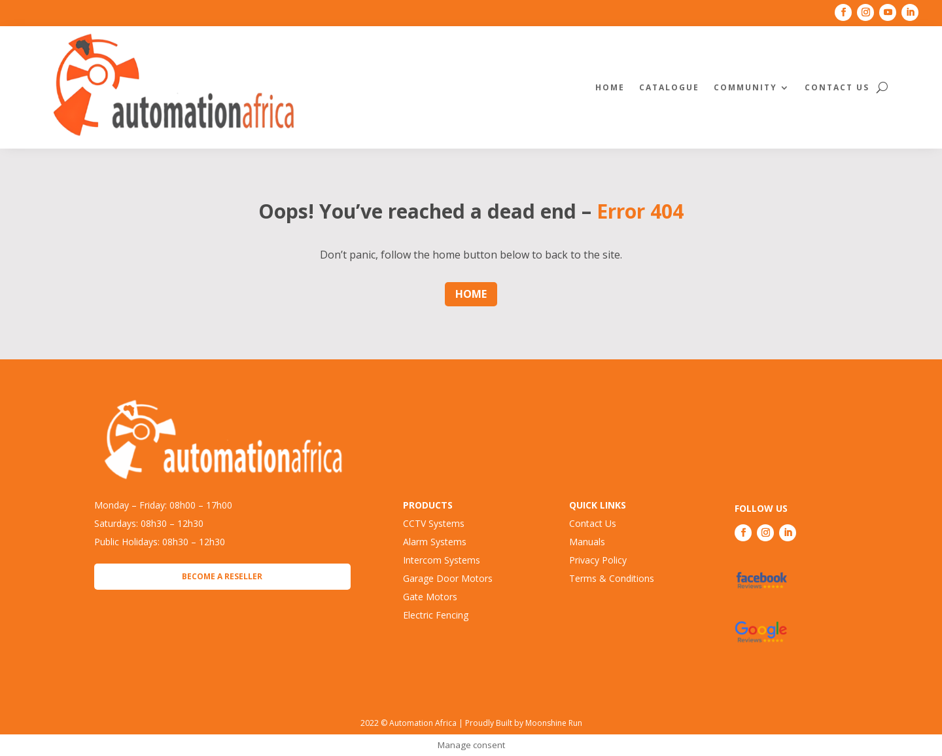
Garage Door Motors (448, 578)
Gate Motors (430, 596)
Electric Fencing (435, 615)
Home (610, 87)
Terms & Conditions (611, 578)
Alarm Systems (434, 541)
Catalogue (669, 87)
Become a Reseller (222, 576)
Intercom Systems (441, 560)
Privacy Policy (598, 560)
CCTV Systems (433, 523)
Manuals (587, 541)
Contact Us (837, 87)
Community (745, 87)
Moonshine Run (553, 723)
